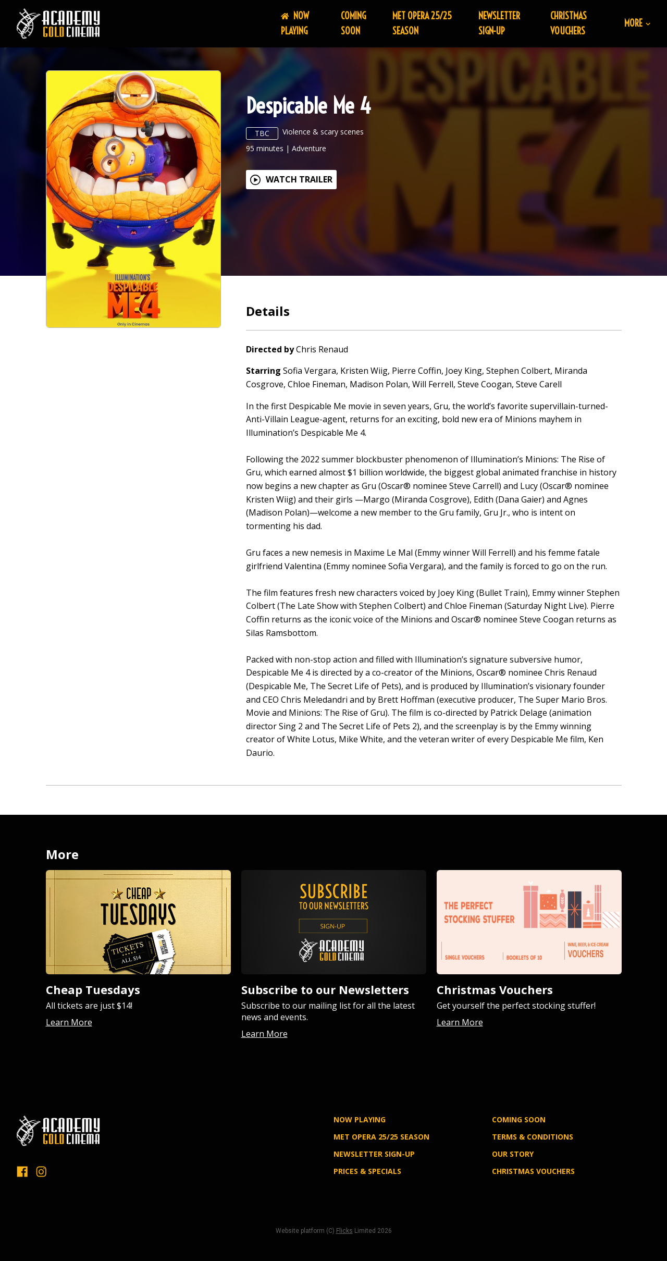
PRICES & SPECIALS (367, 1171)
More (637, 23)
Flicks (344, 1230)
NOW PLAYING (295, 23)
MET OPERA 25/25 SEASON (381, 1137)
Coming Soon (353, 23)
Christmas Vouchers (568, 23)
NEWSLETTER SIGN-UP (499, 23)
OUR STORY (513, 1154)
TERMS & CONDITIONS (532, 1137)
